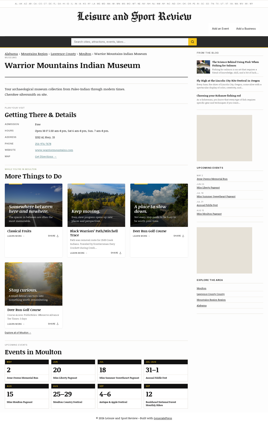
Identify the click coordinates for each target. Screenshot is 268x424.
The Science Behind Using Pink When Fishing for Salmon (235, 63)
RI (198, 4)
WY (251, 4)
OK (184, 4)
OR (189, 4)
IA (80, 4)
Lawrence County (63, 53)
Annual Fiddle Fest (207, 205)
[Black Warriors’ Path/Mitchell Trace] (96, 205)
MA (109, 4)
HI (64, 4)
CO (40, 4)
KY (89, 4)
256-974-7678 (43, 144)
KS (84, 4)
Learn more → (16, 236)
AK (20, 4)
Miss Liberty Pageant (208, 187)
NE (139, 4)
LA (93, 4)
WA (236, 4)
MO (129, 4)
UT (222, 4)
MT (134, 4)
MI (113, 4)
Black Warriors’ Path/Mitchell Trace (94, 233)
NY (163, 4)
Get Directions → (46, 156)
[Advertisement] (224, 138)
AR (30, 4)
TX (217, 4)
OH (179, 4)
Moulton (85, 53)
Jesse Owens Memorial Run (212, 178)
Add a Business (246, 28)
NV (143, 4)
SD (207, 4)
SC (202, 4)
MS (123, 4)
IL (72, 4)
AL (16, 4)
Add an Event (220, 28)
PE (194, 4)
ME (98, 4)
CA (35, 4)
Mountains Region (34, 53)
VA (231, 4)
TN (212, 4)
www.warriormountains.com (54, 150)
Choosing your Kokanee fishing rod (219, 95)
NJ (153, 4)
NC (168, 4)
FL (55, 4)
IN (76, 4)
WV (241, 4)
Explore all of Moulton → (18, 332)
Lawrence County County (211, 294)
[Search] (192, 41)
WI (246, 4)
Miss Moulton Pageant (209, 213)
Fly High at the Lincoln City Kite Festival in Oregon (228, 80)
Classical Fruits (19, 231)
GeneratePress (163, 418)
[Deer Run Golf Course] (159, 205)
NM (158, 4)
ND (174, 4)
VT (227, 4)
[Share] (53, 236)
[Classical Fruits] (33, 205)
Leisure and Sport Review (134, 16)
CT (45, 4)
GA (59, 4)
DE (50, 4)
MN (118, 4)
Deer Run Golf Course (149, 231)
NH (149, 4)
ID (68, 4)
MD (103, 4)
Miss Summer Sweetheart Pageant (216, 196)
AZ (25, 4)
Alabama (11, 53)
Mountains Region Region (211, 299)
